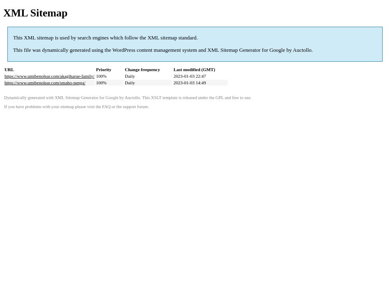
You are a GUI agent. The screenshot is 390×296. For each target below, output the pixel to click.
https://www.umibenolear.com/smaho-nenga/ (45, 82)
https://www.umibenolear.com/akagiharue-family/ (49, 76)
